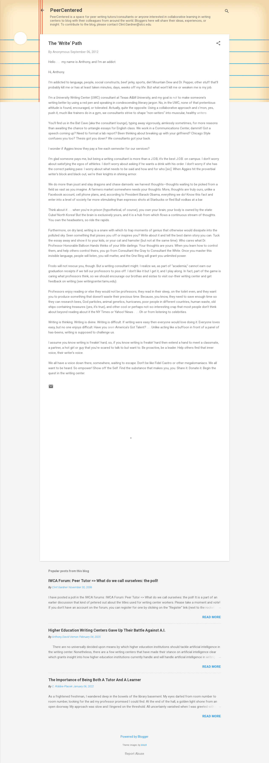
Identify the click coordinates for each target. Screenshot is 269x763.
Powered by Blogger (134, 737)
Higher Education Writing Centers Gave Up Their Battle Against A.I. (106, 630)
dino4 (144, 745)
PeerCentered (66, 10)
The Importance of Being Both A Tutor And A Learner (94, 680)
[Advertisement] (134, 521)
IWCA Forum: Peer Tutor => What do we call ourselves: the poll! (103, 580)
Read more (211, 617)
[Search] (226, 11)
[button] (218, 44)
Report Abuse (134, 754)
